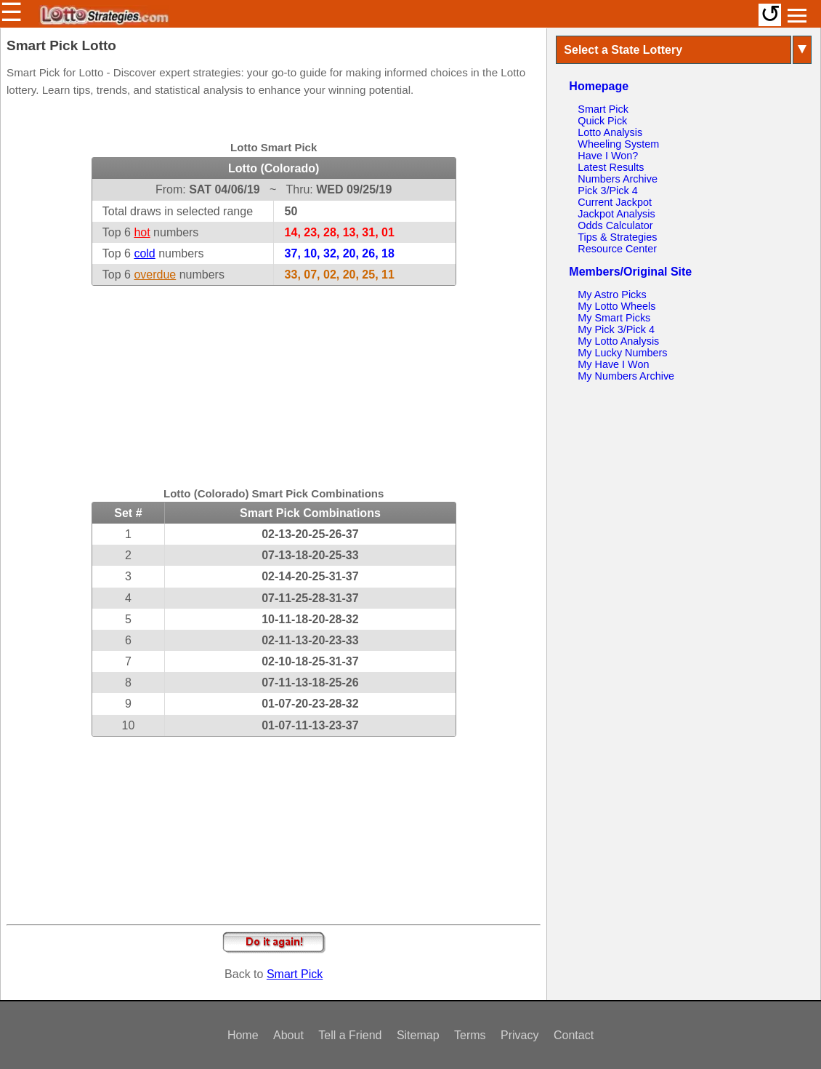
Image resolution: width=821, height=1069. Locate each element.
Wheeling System (618, 144)
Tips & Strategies (617, 237)
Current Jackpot (615, 202)
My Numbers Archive (626, 376)
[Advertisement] (274, 377)
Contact (574, 1035)
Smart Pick (295, 974)
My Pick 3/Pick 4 (616, 329)
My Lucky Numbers (622, 353)
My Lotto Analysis (618, 341)
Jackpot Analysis (616, 214)
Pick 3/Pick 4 (607, 190)
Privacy (519, 1035)
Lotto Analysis (610, 132)
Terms (470, 1035)
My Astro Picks (612, 294)
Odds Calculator (615, 225)
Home (243, 1035)
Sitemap (418, 1035)
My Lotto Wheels (616, 306)
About (288, 1035)
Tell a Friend (349, 1035)
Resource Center (617, 249)
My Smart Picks (614, 318)
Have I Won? (608, 155)
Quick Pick (602, 121)
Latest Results (611, 167)
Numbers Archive (618, 179)
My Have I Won (613, 364)
